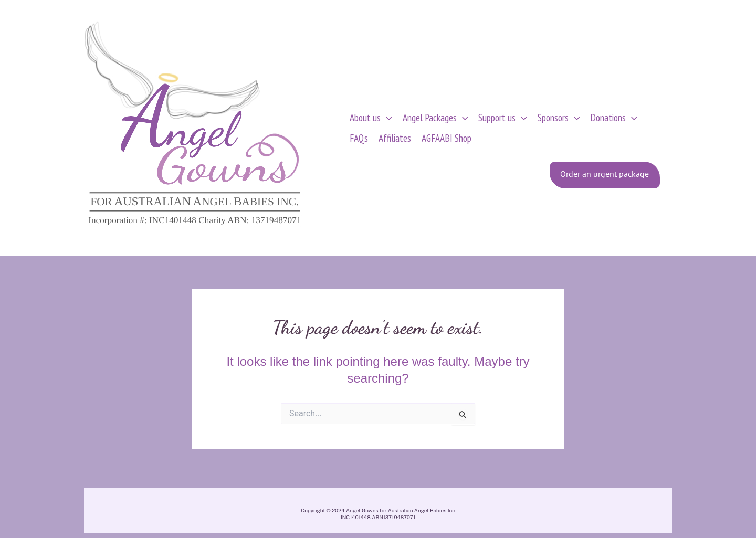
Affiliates (395, 137)
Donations (613, 118)
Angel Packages (435, 118)
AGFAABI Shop (446, 137)
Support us (502, 118)
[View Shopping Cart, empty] (689, 127)
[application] (386, 118)
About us (371, 118)
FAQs (359, 137)
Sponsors (559, 118)
